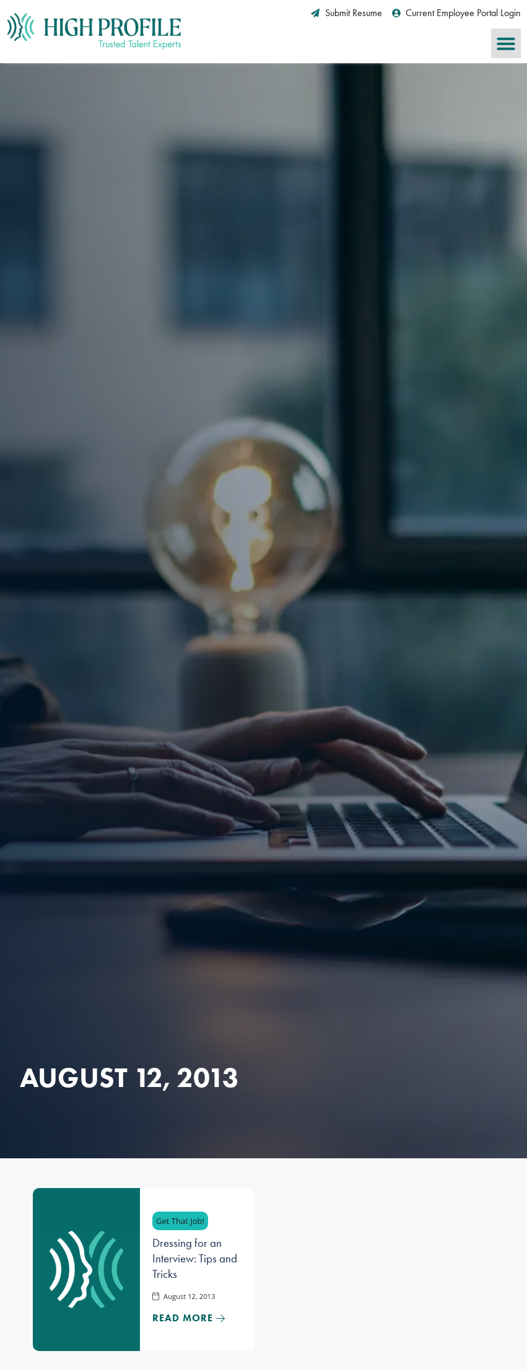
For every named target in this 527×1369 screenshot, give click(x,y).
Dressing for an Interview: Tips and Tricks (194, 1258)
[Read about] (188, 1318)
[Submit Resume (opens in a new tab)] (346, 13)
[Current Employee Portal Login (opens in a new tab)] (456, 13)
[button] (506, 43)
